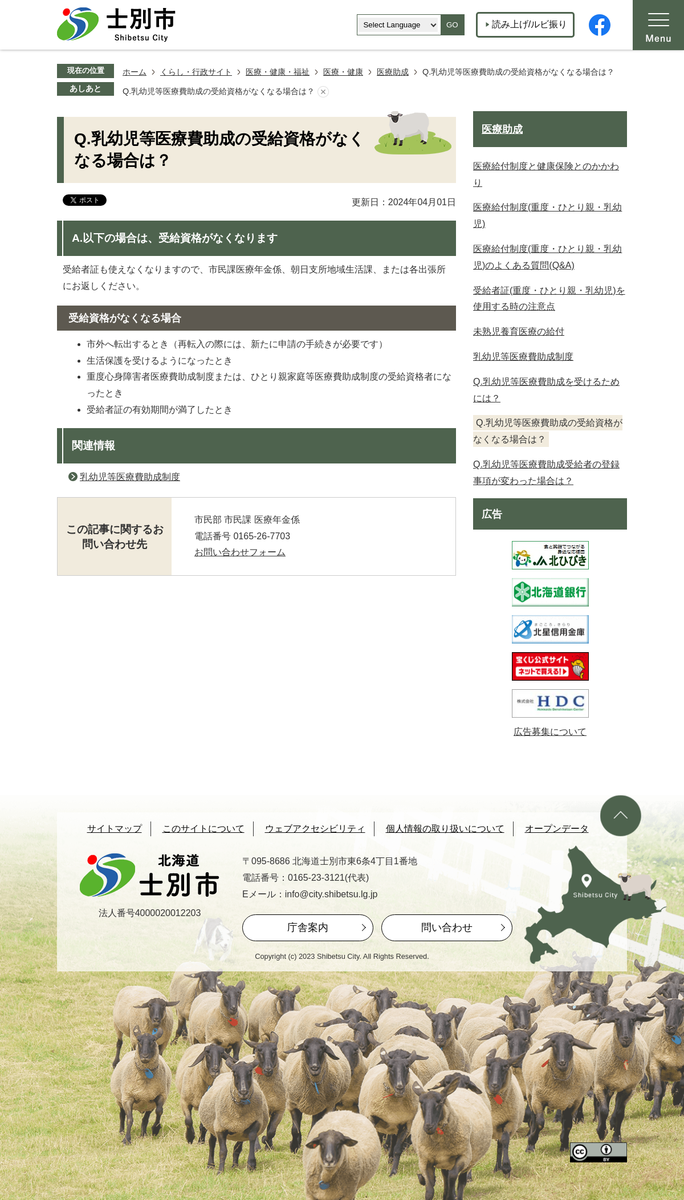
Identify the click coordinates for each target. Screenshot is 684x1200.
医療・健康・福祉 (278, 71)
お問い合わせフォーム (240, 552)
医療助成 (393, 71)
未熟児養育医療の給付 (518, 331)
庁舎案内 (307, 927)
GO (452, 25)
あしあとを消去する (323, 91)
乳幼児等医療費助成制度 (130, 477)
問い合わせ (447, 927)
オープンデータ (557, 828)
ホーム (134, 71)
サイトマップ (114, 828)
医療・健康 (343, 71)
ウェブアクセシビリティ (315, 828)
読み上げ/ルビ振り (529, 24)
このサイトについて (203, 828)
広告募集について (550, 732)
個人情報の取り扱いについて (445, 828)
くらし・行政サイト (196, 71)
